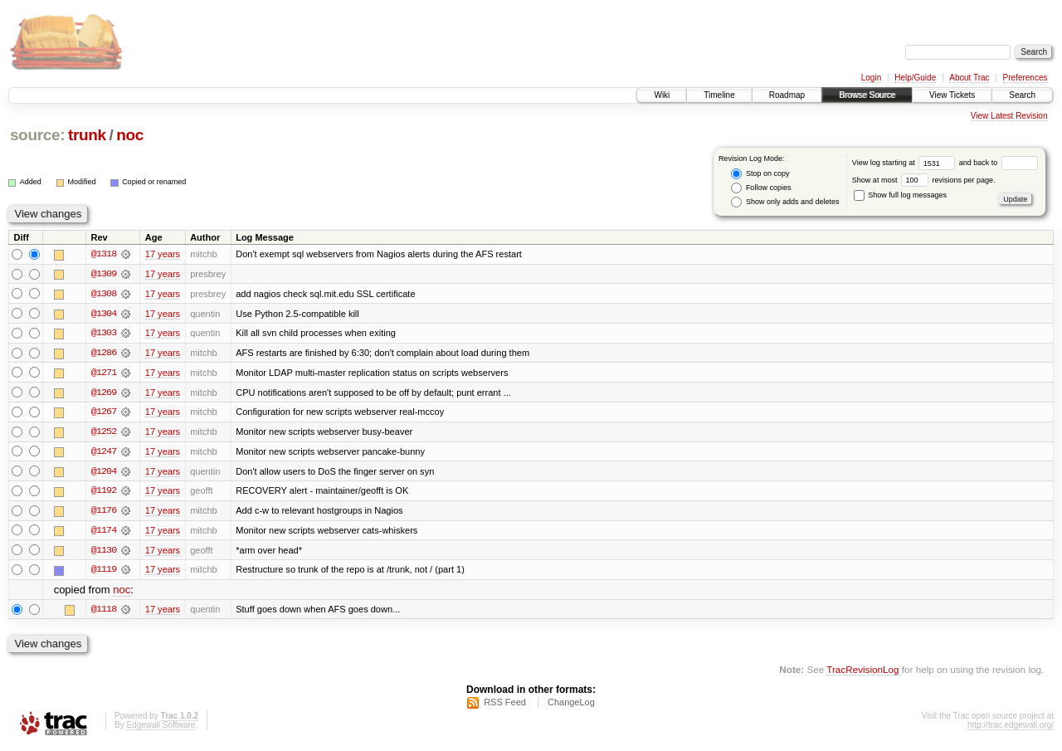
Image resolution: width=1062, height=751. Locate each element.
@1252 (103, 433)
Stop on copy (760, 173)
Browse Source (867, 95)
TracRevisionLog (862, 672)
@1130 (103, 552)
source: (37, 135)
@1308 (103, 293)
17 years (162, 254)
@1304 (103, 313)
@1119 (103, 572)
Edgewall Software (160, 729)
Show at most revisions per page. (924, 180)
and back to (998, 162)
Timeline (719, 95)
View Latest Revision (1009, 115)
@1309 (103, 273)
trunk (87, 135)
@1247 (103, 453)
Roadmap (787, 95)
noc (130, 135)
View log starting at (905, 162)
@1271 (103, 373)
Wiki (662, 95)
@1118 (103, 612)
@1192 (103, 493)
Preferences (1025, 77)
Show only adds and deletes (785, 202)
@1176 (103, 512)
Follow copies (761, 188)
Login (871, 77)
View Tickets (952, 95)
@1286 (103, 353)
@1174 (103, 532)
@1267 (103, 413)
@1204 (103, 473)
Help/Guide (915, 77)
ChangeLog (571, 706)
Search (1022, 95)
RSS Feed (505, 706)
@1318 (103, 254)
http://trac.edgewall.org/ (1010, 729)
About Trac (969, 77)
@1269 (103, 393)
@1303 (103, 333)
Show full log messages (900, 195)
